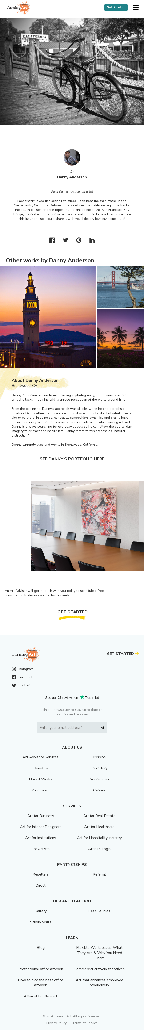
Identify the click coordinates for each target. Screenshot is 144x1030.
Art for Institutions (40, 837)
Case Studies (99, 911)
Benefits (40, 768)
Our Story (100, 768)
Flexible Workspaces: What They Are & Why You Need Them (99, 953)
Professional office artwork (40, 969)
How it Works (40, 779)
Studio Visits (40, 922)
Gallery (41, 911)
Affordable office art (40, 996)
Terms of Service (85, 1023)
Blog (41, 947)
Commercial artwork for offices (99, 969)
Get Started (116, 7)
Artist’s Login (99, 848)
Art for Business (40, 815)
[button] (135, 8)
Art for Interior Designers (40, 826)
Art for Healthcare (99, 826)
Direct (41, 885)
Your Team (40, 790)
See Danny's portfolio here (72, 459)
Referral (99, 874)
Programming (99, 779)
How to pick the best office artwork (40, 982)
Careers (99, 790)
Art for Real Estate (99, 815)
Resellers (40, 874)
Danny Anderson (72, 177)
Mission (99, 757)
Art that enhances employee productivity (99, 982)
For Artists (41, 848)
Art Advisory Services (41, 757)
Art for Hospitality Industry (99, 837)
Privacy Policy (56, 1023)
